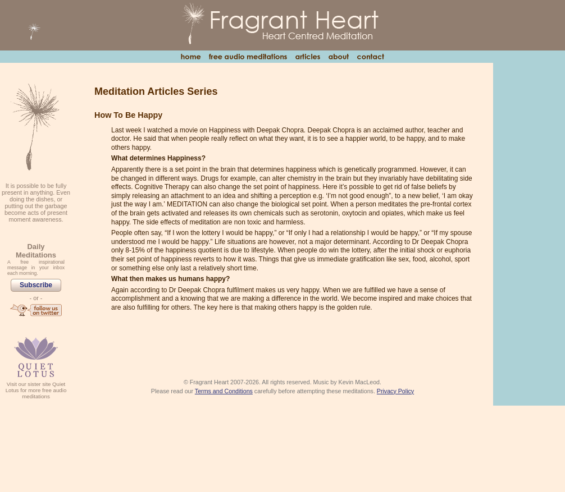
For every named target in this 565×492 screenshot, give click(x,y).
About (338, 56)
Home (190, 56)
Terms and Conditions (224, 391)
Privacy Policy (395, 391)
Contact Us (370, 56)
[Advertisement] (529, 233)
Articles (307, 56)
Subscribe (36, 285)
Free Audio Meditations (247, 56)
